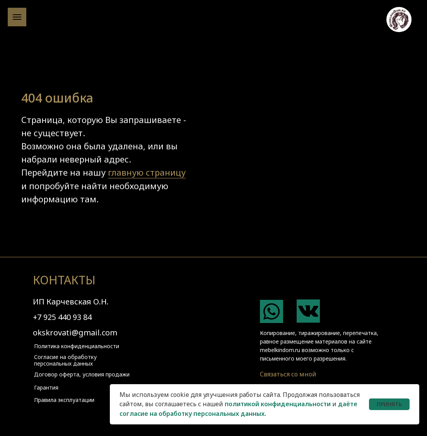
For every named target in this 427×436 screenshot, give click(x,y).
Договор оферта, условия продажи (82, 374)
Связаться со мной (288, 374)
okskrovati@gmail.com (75, 332)
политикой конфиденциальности (278, 404)
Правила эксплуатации (64, 400)
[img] (271, 311)
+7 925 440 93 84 (62, 317)
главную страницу (147, 172)
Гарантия (46, 387)
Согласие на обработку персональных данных (65, 360)
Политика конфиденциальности (76, 346)
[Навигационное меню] (17, 17)
